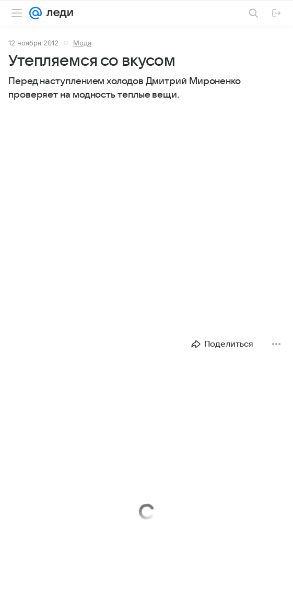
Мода (82, 43)
